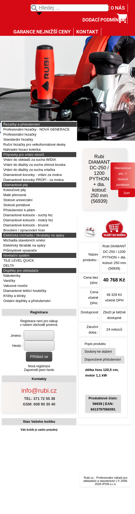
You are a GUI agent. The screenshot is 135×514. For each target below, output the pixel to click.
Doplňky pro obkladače (20, 271)
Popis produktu (95, 344)
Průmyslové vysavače (19, 250)
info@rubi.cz (39, 390)
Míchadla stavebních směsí (23, 240)
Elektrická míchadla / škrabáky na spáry (33, 235)
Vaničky (8, 281)
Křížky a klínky (14, 296)
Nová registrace (39, 366)
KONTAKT (87, 31)
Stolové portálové (16, 205)
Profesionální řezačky (19, 134)
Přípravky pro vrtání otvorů (23, 155)
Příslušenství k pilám (18, 210)
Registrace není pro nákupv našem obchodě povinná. (39, 323)
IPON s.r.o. (109, 484)
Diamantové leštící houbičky (24, 291)
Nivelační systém (15, 255)
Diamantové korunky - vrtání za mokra (32, 175)
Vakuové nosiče (14, 286)
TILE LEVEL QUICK (18, 260)
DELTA (8, 265)
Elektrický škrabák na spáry (23, 245)
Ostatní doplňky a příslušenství (26, 301)
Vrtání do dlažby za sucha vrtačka (28, 170)
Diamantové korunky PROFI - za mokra (33, 180)
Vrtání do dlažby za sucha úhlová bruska (33, 165)
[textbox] (69, 7)
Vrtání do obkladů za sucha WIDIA (29, 160)
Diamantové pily (15, 185)
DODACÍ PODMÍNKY (103, 20)
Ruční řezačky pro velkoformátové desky (34, 144)
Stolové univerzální (17, 200)
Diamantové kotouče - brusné (25, 225)
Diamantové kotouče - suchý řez (27, 215)
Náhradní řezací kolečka (21, 150)
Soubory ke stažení (98, 351)
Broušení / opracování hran (23, 230)
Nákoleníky (11, 276)
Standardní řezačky (17, 139)
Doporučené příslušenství (103, 359)
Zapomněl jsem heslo (39, 370)
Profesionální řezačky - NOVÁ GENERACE (36, 129)
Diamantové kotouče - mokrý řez (27, 220)
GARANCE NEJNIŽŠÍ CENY (42, 31)
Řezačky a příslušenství (21, 124)
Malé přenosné (14, 195)
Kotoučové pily (14, 190)
